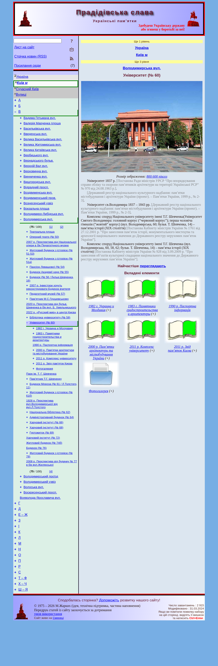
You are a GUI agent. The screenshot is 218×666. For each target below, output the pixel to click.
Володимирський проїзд (41, 507)
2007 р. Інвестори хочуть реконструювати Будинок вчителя (48, 305)
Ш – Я (23, 633)
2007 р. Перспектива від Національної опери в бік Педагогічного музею (51, 259)
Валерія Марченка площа (42, 126)
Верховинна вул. (36, 180)
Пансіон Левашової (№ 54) (47, 284)
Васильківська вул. (37, 132)
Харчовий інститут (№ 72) (43, 466)
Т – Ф (22, 620)
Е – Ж (22, 550)
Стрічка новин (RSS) (30, 56)
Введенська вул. (35, 138)
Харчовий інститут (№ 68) (46, 455)
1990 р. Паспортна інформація (53, 367)
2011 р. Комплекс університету (56, 381)
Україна (22, 76)
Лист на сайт (24, 47)
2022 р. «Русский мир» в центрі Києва (51, 332)
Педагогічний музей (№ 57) (47, 312)
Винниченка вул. (35, 186)
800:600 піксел (156, 176)
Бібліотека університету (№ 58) (50, 338)
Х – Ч (22, 627)
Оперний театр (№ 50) (44, 252)
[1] (51, 241)
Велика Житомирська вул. (42, 150)
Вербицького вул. (36, 162)
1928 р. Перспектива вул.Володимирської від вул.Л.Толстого (41, 430)
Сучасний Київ (27, 89)
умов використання (48, 658)
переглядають (153, 266)
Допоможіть (109, 644)
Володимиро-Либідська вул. (44, 228)
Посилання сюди (27, 65)
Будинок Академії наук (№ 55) (49, 289)
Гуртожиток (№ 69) (42, 461)
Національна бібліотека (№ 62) (50, 438)
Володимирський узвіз (40, 513)
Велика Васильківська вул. (43, 144)
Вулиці (21, 94)
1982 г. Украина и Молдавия (54, 349)
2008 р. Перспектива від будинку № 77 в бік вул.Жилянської (51, 493)
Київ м (22, 83)
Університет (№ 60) (42, 343)
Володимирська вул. (38, 234)
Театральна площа (42, 246)
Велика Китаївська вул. (40, 156)
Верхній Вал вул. (36, 174)
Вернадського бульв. (39, 168)
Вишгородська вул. (37, 192)
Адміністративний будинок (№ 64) (52, 444)
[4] (51, 501)
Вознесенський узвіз (38, 216)
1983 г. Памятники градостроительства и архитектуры (47, 359)
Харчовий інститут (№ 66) (46, 449)
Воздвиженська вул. (38, 204)
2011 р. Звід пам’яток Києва (54, 387)
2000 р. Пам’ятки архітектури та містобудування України (53, 374)
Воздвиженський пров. (40, 210)
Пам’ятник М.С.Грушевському (49, 318)
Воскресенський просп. (40, 525)
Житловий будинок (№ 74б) (44, 472)
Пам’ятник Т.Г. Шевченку (46, 403)
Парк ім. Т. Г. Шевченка (41, 398)
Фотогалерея (44, 392)
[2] (61, 241)
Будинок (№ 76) (36, 477)
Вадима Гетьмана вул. (40, 120)
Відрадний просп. (36, 198)
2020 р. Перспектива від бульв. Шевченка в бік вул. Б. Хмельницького (51, 325)
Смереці (58, 661)
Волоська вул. (34, 519)
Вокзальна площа (36, 222)
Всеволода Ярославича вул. (40, 531)
